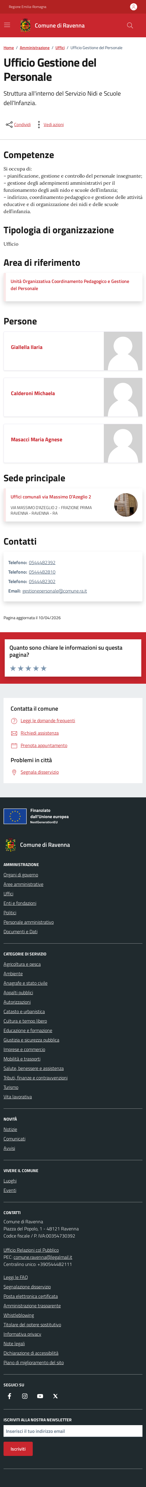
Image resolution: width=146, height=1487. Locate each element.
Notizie (10, 1129)
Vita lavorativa (18, 1096)
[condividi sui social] (18, 124)
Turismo (11, 1087)
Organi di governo (21, 874)
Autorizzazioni (17, 1001)
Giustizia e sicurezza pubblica (31, 1039)
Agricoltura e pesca (22, 964)
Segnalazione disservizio (27, 1286)
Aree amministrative (23, 884)
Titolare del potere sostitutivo (32, 1324)
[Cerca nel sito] (130, 25)
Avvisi (9, 1148)
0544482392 (42, 562)
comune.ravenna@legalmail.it (43, 1257)
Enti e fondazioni (20, 903)
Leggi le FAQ (16, 1277)
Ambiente (13, 973)
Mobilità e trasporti (22, 1058)
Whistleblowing (19, 1315)
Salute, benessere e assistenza (34, 1068)
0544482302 (42, 581)
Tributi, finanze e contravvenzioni (36, 1077)
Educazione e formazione (28, 1030)
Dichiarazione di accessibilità (31, 1352)
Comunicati (14, 1138)
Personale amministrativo (29, 922)
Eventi (10, 1190)
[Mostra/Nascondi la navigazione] (7, 24)
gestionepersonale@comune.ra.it (54, 590)
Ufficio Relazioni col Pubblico (31, 1249)
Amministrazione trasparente (32, 1305)
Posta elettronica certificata (31, 1296)
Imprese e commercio (24, 1049)
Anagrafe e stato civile (25, 982)
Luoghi (10, 1180)
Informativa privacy (22, 1334)
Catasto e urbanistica (24, 1011)
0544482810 (42, 571)
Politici (10, 912)
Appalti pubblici (18, 992)
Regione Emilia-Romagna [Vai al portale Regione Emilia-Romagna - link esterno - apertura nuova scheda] (27, 6)
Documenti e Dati (20, 931)
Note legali (14, 1343)
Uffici (8, 893)
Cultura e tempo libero (25, 1020)
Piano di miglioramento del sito (34, 1362)
